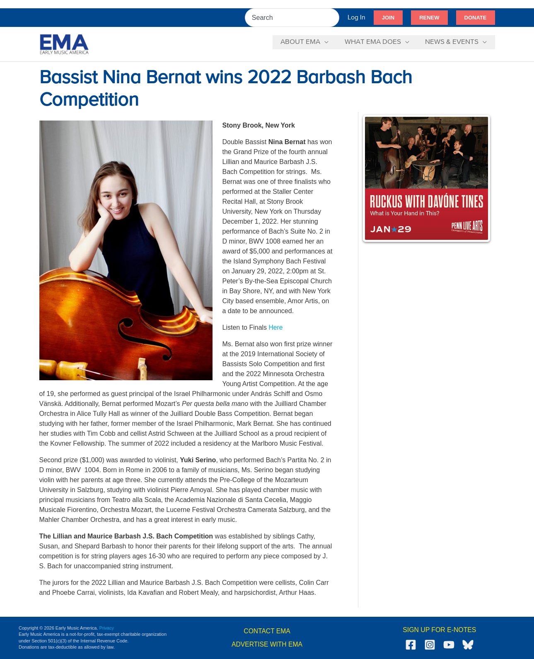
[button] (388, 17)
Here (276, 327)
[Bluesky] (468, 644)
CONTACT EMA (267, 631)
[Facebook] (410, 644)
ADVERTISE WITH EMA (267, 644)
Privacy (106, 627)
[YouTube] (448, 644)
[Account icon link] (356, 17)
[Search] (333, 18)
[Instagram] (429, 644)
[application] (329, 42)
